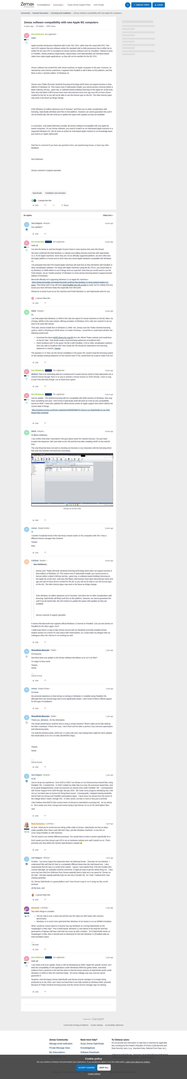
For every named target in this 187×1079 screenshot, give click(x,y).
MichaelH (35, 908)
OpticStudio (37, 193)
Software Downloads (90, 1052)
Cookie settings (97, 1025)
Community (25, 13)
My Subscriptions (57, 1052)
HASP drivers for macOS (63, 338)
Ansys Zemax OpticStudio (92, 1044)
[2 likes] (41, 200)
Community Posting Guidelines (76, 1025)
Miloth (33, 311)
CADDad (34, 561)
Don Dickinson (37, 34)
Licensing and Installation (61, 13)
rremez (34, 528)
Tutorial (57, 348)
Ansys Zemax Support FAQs (79, 5)
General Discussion (40, 13)
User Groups (99, 5)
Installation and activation (55, 193)
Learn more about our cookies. (138, 1062)
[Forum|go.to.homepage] (27, 4)
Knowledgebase (43, 5)
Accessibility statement (114, 1025)
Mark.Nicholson (38, 824)
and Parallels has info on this (74, 285)
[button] (141, 4)
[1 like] (40, 298)
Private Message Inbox (60, 1048)
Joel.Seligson (36, 223)
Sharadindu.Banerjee (40, 650)
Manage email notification (61, 1044)
